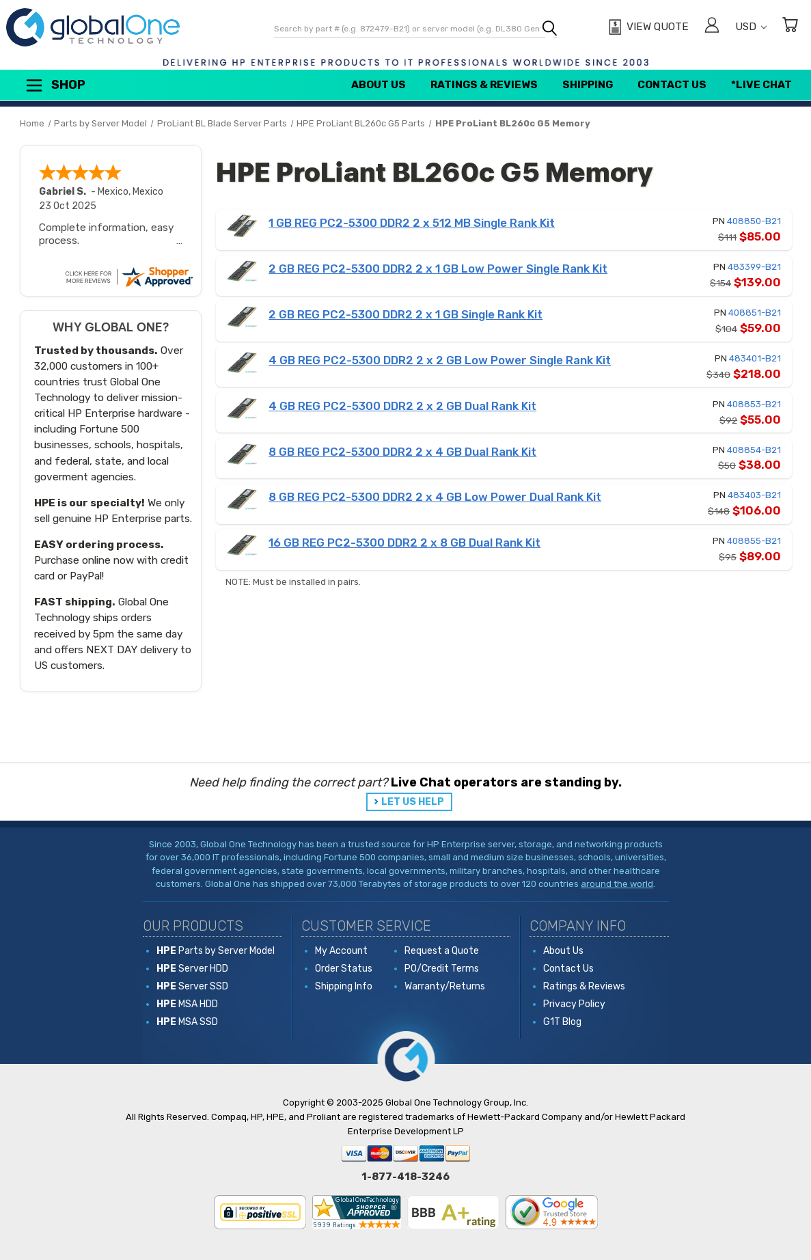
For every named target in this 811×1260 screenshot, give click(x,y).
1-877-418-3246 (405, 1176)
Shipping (587, 85)
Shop (54, 85)
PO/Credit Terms (441, 968)
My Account (341, 951)
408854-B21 (754, 450)
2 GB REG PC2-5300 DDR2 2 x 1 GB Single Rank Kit (405, 314)
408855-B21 (754, 541)
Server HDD (192, 968)
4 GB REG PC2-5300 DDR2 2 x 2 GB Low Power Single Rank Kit (440, 360)
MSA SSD (187, 1022)
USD (751, 26)
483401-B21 (755, 358)
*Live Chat (761, 85)
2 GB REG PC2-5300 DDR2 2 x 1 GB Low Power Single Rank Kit (438, 268)
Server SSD (192, 986)
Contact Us (671, 85)
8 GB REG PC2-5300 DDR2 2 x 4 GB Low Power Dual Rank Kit (435, 497)
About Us (378, 85)
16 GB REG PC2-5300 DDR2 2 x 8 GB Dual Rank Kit (404, 542)
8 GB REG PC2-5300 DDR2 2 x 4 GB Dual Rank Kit (402, 451)
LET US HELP (412, 802)
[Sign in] (712, 27)
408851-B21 (754, 312)
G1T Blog (562, 1022)
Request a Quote (441, 951)
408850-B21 (754, 221)
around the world (617, 884)
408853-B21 (754, 404)
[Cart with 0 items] (790, 27)
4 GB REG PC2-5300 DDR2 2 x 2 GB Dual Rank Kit (402, 406)
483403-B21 (754, 495)
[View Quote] (646, 27)
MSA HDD (187, 1004)
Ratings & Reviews (484, 85)
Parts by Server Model (215, 951)
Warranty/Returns (444, 986)
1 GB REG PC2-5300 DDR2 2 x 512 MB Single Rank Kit (412, 223)
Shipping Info (343, 986)
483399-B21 (754, 267)
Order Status (343, 968)
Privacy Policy (574, 1004)
